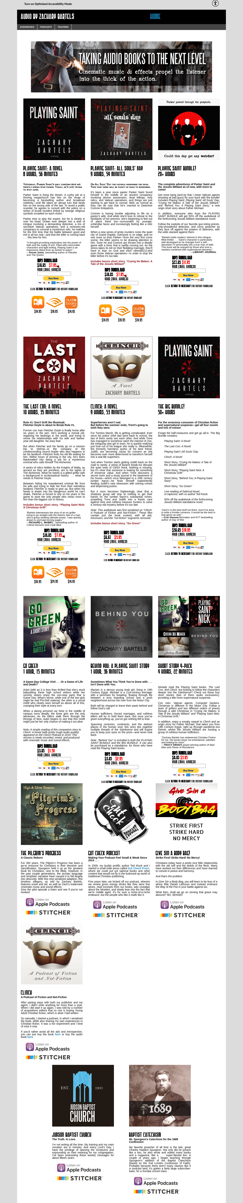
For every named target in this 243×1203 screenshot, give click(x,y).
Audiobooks (27, 27)
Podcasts (46, 27)
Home (155, 17)
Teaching (63, 27)
